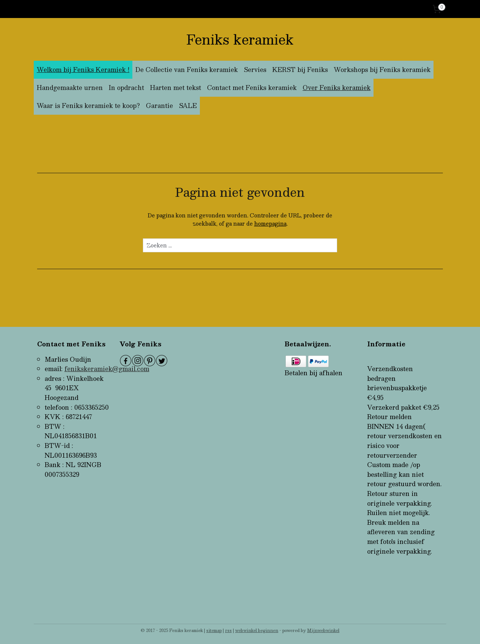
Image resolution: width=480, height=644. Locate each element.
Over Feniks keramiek (336, 87)
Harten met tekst (175, 87)
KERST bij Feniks (300, 69)
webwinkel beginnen (256, 630)
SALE (188, 105)
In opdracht (126, 87)
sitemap (214, 630)
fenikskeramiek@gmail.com (106, 369)
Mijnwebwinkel (323, 630)
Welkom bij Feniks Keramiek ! (83, 69)
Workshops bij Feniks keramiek (382, 69)
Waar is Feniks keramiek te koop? (88, 105)
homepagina (270, 223)
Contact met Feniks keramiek (252, 87)
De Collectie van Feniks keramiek (186, 69)
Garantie (159, 105)
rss (228, 630)
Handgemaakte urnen (70, 87)
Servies (255, 69)
